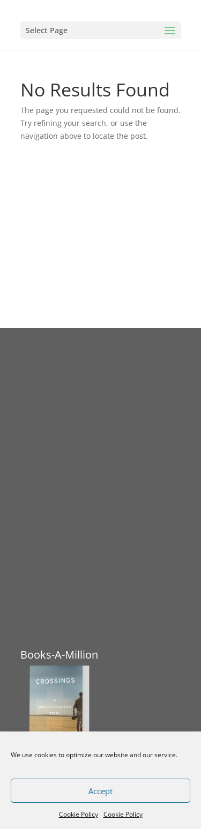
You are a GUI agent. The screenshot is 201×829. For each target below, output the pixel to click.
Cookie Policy (78, 814)
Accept (100, 791)
